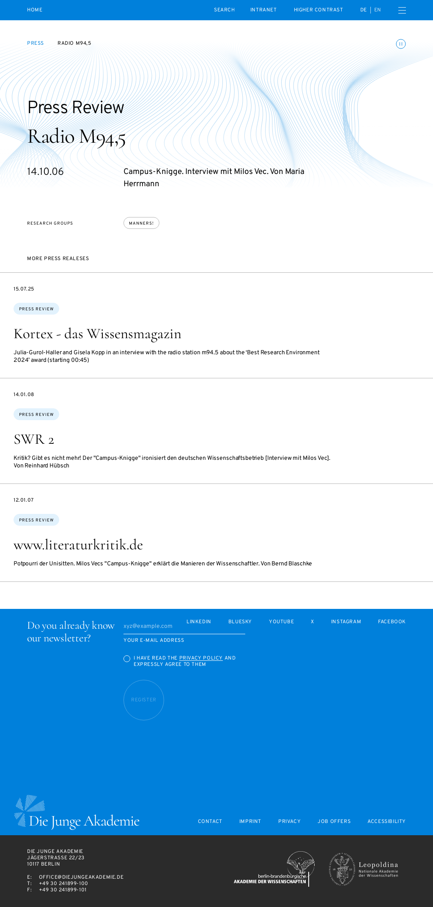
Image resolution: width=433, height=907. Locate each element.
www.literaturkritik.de (78, 545)
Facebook (392, 622)
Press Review (36, 309)
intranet (263, 10)
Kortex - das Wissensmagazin (97, 333)
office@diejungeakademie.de (81, 877)
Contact (210, 822)
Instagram (346, 622)
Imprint (250, 822)
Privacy (289, 822)
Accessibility (386, 822)
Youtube (281, 622)
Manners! (141, 223)
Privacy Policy (201, 658)
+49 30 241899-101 (63, 890)
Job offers (334, 822)
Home (34, 10)
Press (35, 43)
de (363, 10)
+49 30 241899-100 (63, 883)
